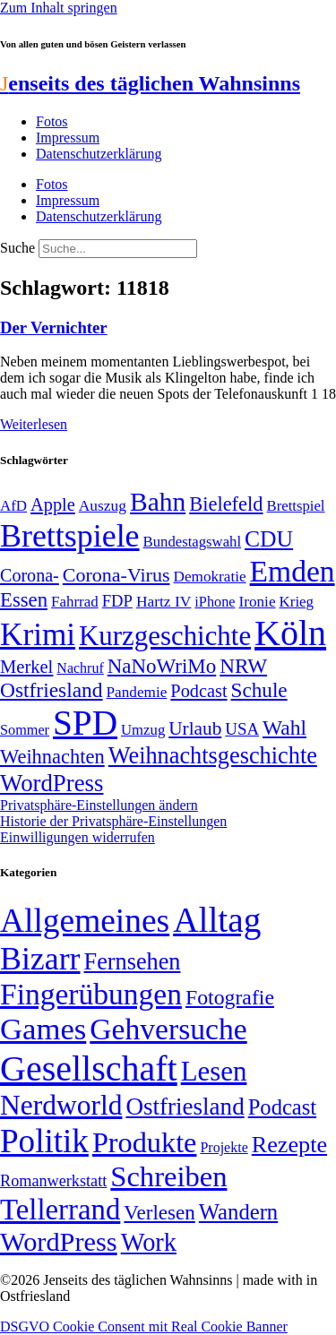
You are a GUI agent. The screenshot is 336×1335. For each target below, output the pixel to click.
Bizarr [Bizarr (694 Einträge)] (40, 959)
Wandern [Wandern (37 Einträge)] (238, 1212)
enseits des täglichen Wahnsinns (150, 83)
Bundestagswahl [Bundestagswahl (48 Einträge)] (192, 541)
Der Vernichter (54, 327)
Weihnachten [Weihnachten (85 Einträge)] (52, 756)
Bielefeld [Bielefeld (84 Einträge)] (226, 504)
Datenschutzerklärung (98, 153)
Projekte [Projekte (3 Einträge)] (223, 1147)
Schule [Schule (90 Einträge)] (259, 690)
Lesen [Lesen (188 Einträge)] (214, 1071)
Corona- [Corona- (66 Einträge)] (29, 575)
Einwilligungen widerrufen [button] (77, 837)
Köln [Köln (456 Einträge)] (290, 633)
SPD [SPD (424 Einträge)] (85, 722)
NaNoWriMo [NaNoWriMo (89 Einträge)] (162, 666)
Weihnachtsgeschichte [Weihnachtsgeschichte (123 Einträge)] (212, 756)
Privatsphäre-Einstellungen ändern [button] (99, 805)
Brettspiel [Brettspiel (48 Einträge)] (296, 505)
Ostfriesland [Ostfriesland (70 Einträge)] (184, 1106)
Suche (17, 247)
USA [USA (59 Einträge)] (242, 728)
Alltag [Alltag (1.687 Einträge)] (217, 919)
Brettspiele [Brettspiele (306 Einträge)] (70, 536)
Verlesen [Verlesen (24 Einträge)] (159, 1212)
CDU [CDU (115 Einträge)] (269, 539)
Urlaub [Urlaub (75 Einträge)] (194, 728)
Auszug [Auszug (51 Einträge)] (102, 505)
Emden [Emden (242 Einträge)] (292, 571)
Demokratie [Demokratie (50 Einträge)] (209, 576)
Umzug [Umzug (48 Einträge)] (143, 729)
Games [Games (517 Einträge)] (43, 1029)
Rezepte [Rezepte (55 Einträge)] (289, 1145)
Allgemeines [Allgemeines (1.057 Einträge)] (84, 920)
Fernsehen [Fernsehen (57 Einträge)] (132, 962)
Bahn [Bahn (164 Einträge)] (157, 501)
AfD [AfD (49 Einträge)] (13, 505)
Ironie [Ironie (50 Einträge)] (256, 601)
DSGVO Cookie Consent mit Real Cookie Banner (144, 1326)
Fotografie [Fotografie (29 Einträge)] (229, 997)
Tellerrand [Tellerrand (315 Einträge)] (60, 1209)
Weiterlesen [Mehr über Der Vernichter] (33, 424)
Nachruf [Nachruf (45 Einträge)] (79, 668)
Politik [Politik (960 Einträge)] (44, 1141)
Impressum (67, 137)
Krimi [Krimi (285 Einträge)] (37, 634)
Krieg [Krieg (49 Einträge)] (297, 601)
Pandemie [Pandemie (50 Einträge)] (137, 692)
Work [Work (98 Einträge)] (149, 1242)
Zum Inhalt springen (58, 7)
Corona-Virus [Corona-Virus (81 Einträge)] (116, 575)
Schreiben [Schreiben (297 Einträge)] (168, 1176)
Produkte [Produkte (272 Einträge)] (144, 1142)
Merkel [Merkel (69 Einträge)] (26, 666)
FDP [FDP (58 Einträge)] (117, 600)
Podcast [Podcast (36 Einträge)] (282, 1107)
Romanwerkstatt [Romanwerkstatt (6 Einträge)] (53, 1181)
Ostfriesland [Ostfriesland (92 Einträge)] (51, 690)
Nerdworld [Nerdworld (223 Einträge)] (61, 1105)
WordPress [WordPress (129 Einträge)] (51, 783)
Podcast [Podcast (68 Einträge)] (198, 691)
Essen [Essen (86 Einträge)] (23, 600)
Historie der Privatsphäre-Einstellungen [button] (113, 821)
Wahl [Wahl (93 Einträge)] (284, 727)
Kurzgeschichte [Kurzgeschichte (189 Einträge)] (165, 635)
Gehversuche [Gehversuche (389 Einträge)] (168, 1029)
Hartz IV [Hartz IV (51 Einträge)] (163, 601)
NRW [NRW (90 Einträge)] (243, 665)
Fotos (52, 121)
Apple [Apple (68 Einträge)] (52, 504)
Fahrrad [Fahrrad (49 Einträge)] (75, 601)
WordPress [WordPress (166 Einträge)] (58, 1242)
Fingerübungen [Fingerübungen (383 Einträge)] (91, 994)
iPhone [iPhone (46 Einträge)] (214, 602)
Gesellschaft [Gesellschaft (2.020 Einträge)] (88, 1068)
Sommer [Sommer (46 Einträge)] (24, 730)
